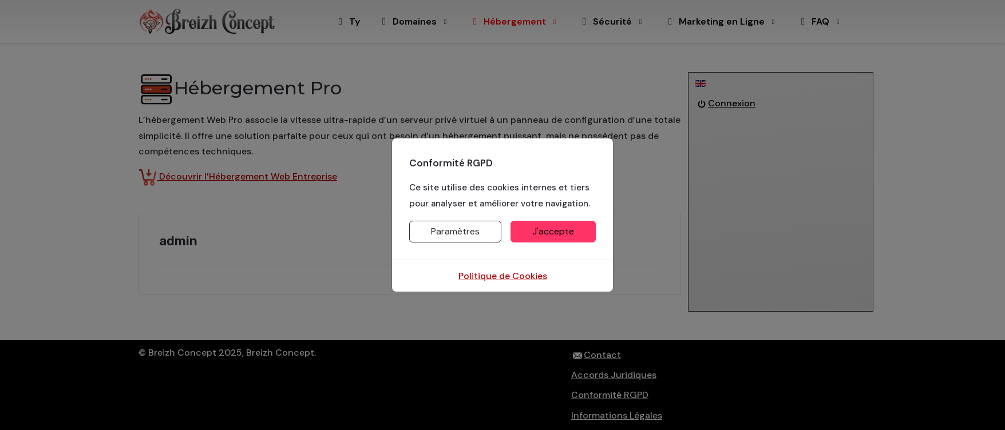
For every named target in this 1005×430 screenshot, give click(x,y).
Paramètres (455, 231)
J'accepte (553, 231)
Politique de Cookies (502, 276)
